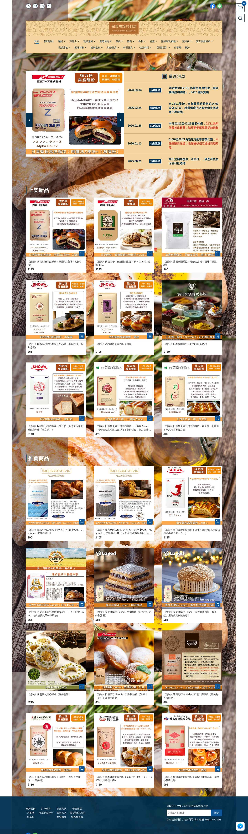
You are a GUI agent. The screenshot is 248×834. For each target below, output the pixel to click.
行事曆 (30, 813)
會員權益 (77, 808)
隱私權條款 (77, 817)
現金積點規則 (77, 813)
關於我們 (30, 808)
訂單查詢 (46, 808)
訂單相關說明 (46, 813)
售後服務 (61, 817)
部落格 (30, 817)
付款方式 (61, 808)
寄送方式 (61, 813)
